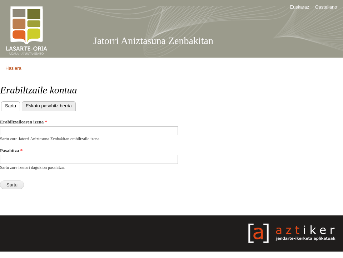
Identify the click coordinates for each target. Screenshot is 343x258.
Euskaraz (299, 7)
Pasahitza (11, 150)
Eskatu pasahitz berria (49, 105)
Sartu (12, 105)
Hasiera (13, 68)
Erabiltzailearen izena (23, 122)
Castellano (326, 7)
